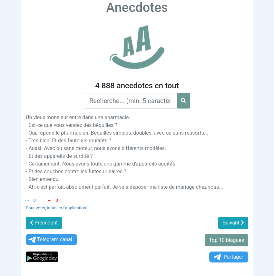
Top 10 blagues (226, 240)
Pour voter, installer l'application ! (57, 207)
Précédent (44, 223)
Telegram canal (49, 239)
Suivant (233, 223)
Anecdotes (137, 7)
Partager (227, 257)
